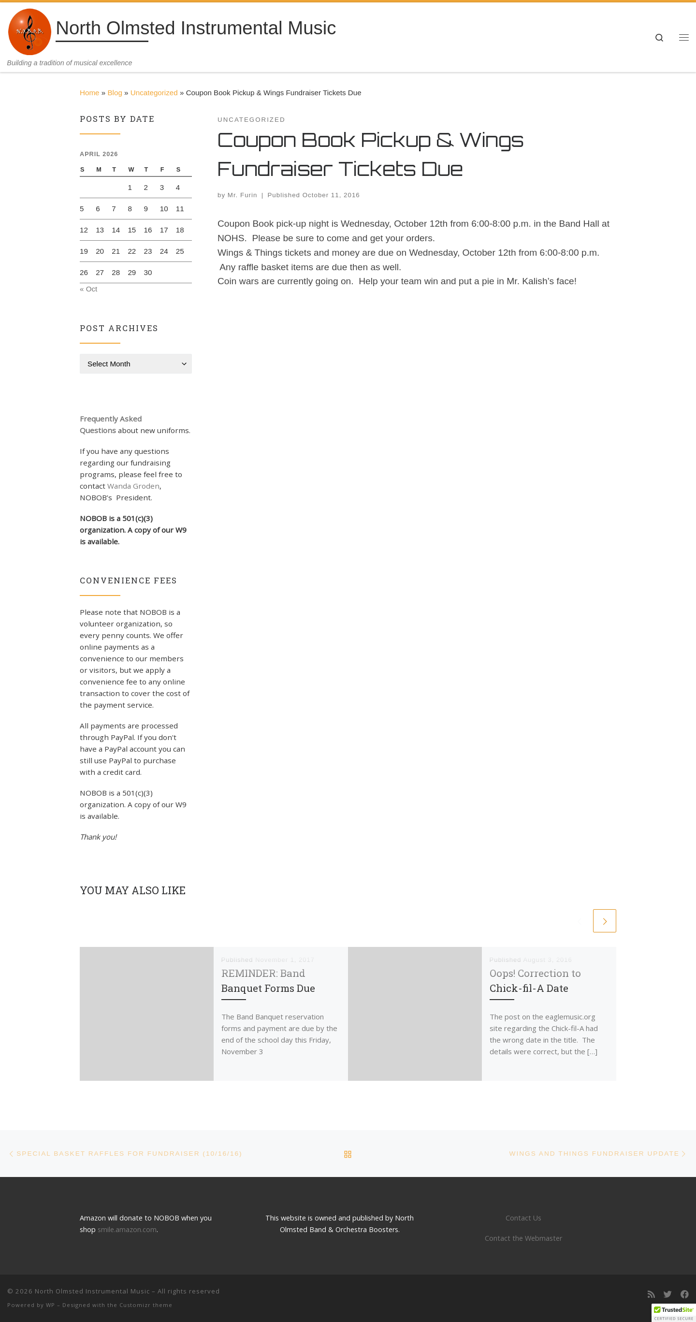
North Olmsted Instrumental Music (92, 1291)
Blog (114, 92)
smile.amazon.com (127, 1229)
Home (90, 92)
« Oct (88, 289)
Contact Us (523, 1217)
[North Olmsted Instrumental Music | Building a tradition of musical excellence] (29, 30)
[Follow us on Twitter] (668, 1294)
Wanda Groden (133, 486)
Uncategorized (154, 92)
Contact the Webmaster (523, 1238)
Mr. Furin (243, 195)
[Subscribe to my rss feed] (651, 1294)
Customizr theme (146, 1304)
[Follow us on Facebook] (685, 1294)
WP (50, 1304)
